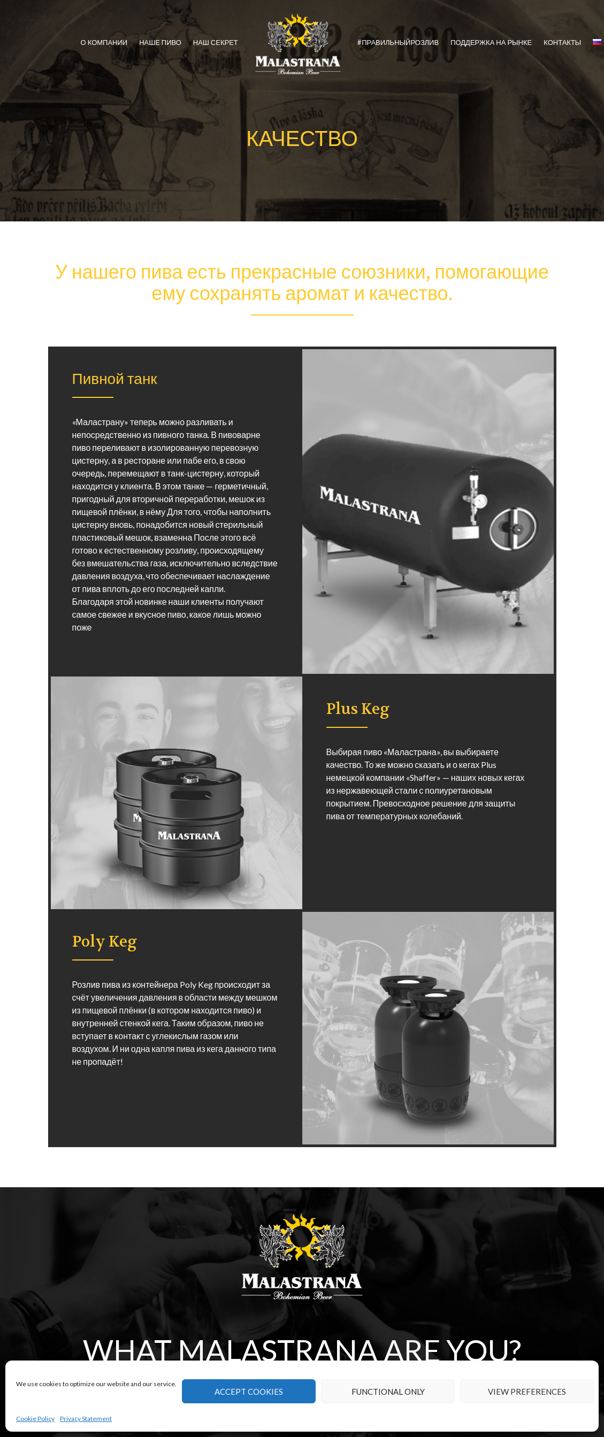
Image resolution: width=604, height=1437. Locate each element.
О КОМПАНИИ (104, 42)
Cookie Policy (35, 1419)
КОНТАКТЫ (562, 42)
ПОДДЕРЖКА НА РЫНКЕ (491, 42)
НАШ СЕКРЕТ (215, 42)
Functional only (388, 1391)
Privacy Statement (86, 1419)
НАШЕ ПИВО (160, 42)
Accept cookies (249, 1391)
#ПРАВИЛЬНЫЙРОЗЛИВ (398, 42)
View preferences (527, 1391)
